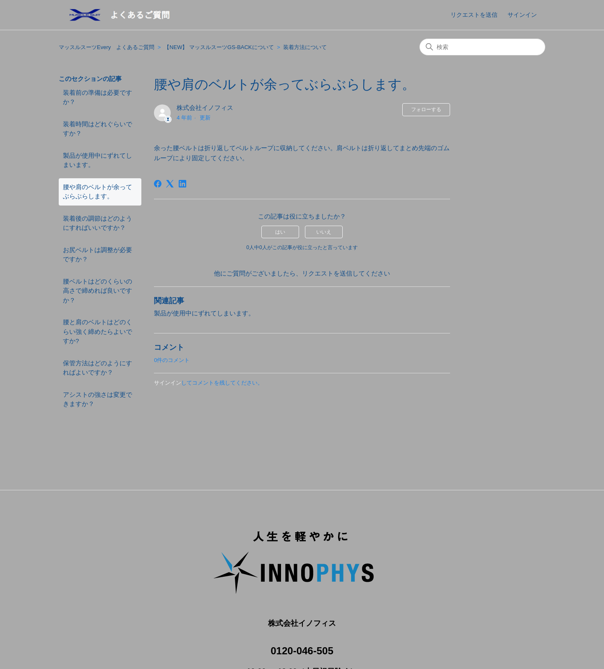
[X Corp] (170, 183)
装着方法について (305, 47)
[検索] (482, 47)
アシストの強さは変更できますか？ (97, 399)
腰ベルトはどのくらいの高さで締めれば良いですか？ (97, 291)
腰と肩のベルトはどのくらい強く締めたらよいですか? (97, 331)
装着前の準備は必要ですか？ (97, 97)
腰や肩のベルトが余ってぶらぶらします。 (97, 191)
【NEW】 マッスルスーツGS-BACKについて (218, 47)
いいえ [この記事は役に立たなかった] (323, 232)
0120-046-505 (302, 641)
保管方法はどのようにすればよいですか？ (97, 367)
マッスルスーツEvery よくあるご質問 (106, 47)
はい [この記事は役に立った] (280, 232)
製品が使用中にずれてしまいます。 (97, 160)
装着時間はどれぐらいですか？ (97, 128)
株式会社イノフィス (208, 107)
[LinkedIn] (182, 183)
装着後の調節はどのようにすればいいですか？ (97, 223)
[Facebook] (157, 183)
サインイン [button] (522, 14)
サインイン (167, 383)
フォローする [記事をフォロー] (426, 109)
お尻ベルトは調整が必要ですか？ (97, 254)
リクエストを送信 (473, 14)
